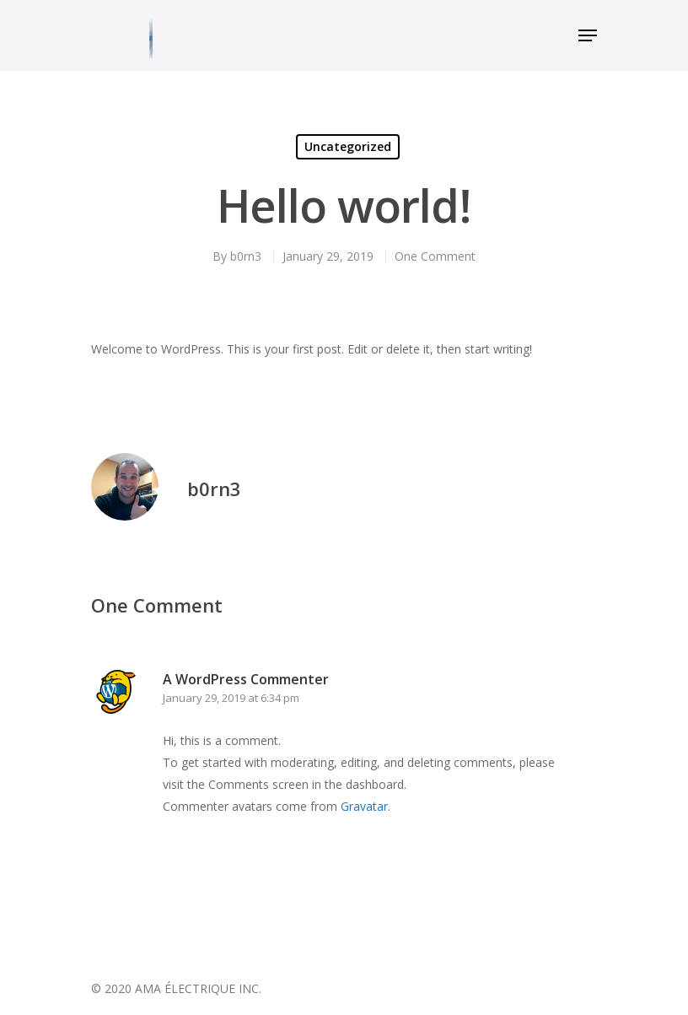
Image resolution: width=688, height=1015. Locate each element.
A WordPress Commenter (246, 679)
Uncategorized (347, 146)
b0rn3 (245, 256)
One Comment (435, 256)
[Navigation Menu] (587, 35)
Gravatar (364, 806)
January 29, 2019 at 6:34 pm (231, 697)
